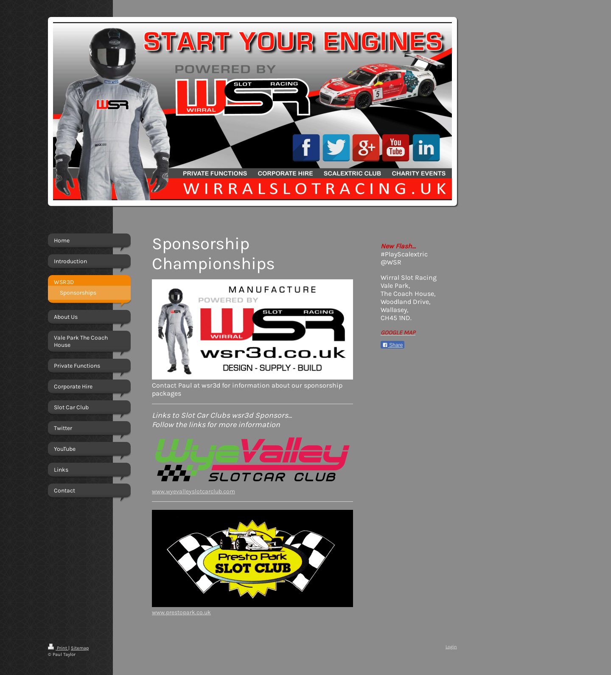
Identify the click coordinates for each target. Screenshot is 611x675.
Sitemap (80, 648)
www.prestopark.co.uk (181, 612)
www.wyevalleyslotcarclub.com (193, 491)
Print (58, 648)
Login (451, 647)
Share (392, 345)
